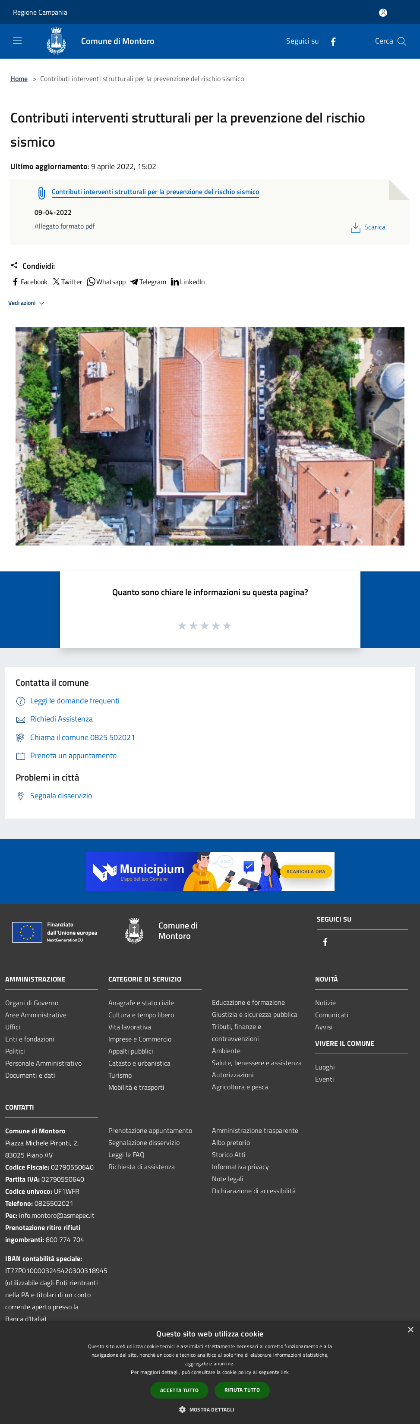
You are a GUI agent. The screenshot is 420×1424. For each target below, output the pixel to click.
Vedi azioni (27, 303)
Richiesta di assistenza (141, 1166)
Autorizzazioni (233, 1075)
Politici (15, 1051)
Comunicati (331, 1015)
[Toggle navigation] (17, 40)
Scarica (367, 227)
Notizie (325, 1002)
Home (19, 78)
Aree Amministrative (35, 1015)
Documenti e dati (30, 1075)
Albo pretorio (231, 1142)
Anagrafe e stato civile (141, 1002)
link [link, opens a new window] (285, 1372)
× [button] (410, 1330)
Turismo (120, 1075)
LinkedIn (187, 281)
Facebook (28, 281)
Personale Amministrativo (43, 1063)
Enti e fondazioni (29, 1039)
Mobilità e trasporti (136, 1087)
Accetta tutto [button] (179, 1390)
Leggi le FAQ (126, 1154)
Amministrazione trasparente (255, 1130)
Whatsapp (106, 281)
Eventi (324, 1079)
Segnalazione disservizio (144, 1142)
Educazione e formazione (248, 1002)
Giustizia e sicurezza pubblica (254, 1014)
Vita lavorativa (129, 1027)
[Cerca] (402, 41)
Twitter (66, 281)
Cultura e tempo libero (141, 1015)
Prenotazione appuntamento (150, 1130)
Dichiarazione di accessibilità (254, 1191)
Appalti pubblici (130, 1051)
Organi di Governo (31, 1002)
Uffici (12, 1027)
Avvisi (324, 1027)
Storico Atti (229, 1154)
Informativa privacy (240, 1166)
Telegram (147, 281)
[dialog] (210, 1372)
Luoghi (325, 1067)
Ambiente (226, 1050)
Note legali (227, 1178)
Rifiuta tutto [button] (242, 1390)
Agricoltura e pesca (240, 1087)
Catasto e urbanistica (139, 1063)
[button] (210, 1409)
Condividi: (32, 266)
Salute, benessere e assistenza (257, 1062)
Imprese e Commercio (139, 1039)
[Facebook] (329, 41)
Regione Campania (40, 12)
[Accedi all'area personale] (383, 13)
